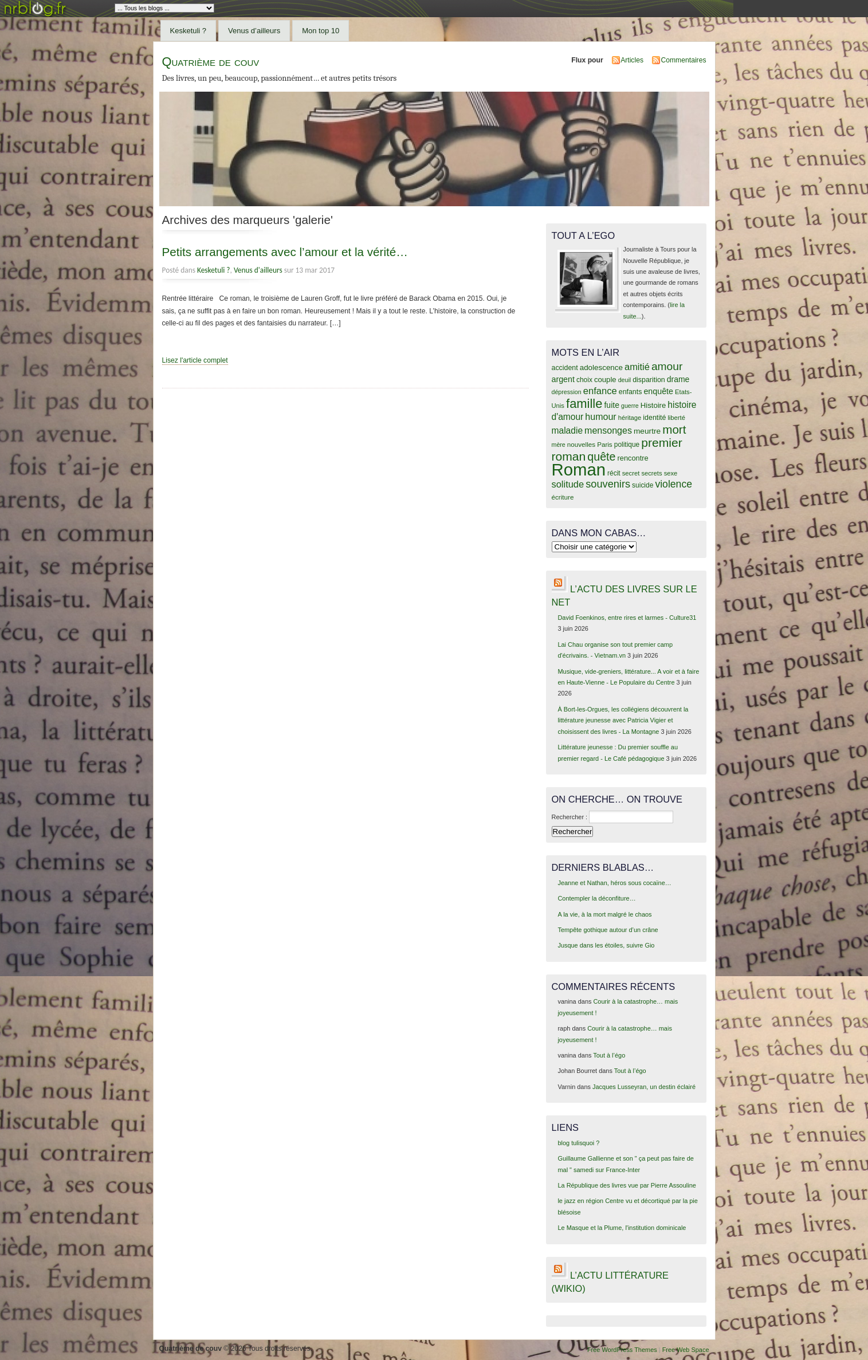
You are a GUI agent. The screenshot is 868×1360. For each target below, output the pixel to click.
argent (563, 379)
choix (584, 380)
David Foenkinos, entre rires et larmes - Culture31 (626, 617)
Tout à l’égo (609, 1055)
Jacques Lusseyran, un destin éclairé (644, 1086)
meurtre (647, 431)
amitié (637, 366)
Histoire (653, 405)
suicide (642, 485)
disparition (649, 380)
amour (666, 366)
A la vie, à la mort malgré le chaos (604, 914)
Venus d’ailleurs (254, 30)
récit (613, 473)
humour (600, 416)
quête (601, 456)
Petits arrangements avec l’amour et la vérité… (285, 251)
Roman (579, 469)
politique (627, 445)
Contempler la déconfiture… (596, 898)
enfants (630, 392)
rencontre (632, 458)
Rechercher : (570, 816)
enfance (600, 391)
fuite (611, 405)
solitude (568, 484)
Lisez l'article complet (195, 360)
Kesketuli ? (188, 30)
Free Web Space (685, 1349)
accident (565, 368)
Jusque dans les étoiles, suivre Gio (605, 945)
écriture (563, 497)
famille (584, 403)
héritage (630, 417)
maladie (567, 430)
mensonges (608, 430)
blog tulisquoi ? (578, 1142)
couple (605, 379)
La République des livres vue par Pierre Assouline (626, 1185)
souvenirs (608, 484)
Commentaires (683, 60)
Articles (631, 60)
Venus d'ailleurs (258, 270)
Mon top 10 (320, 30)
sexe (671, 473)
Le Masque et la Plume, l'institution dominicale (621, 1227)
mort (674, 429)
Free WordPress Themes (622, 1349)
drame (678, 379)
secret (631, 473)
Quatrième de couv (211, 61)
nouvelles (581, 444)
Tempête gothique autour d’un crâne (607, 929)
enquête (658, 391)
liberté (676, 417)
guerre (630, 405)
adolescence (601, 367)
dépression (567, 391)
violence (673, 484)
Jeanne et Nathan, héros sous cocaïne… (614, 882)
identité (654, 418)
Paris (604, 444)
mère (558, 444)
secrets (651, 473)
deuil (624, 379)
